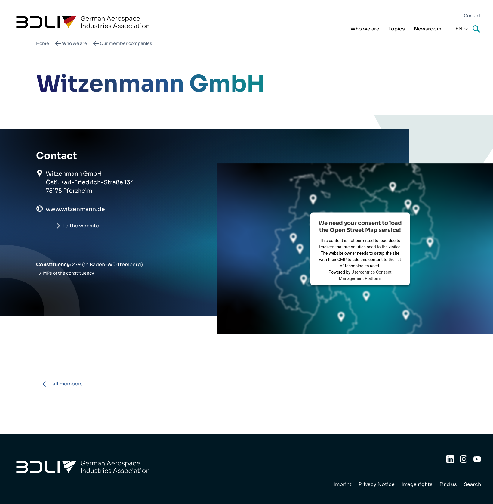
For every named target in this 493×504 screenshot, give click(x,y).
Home (42, 43)
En (459, 29)
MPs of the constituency (68, 273)
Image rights (417, 484)
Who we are (364, 29)
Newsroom (428, 29)
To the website (81, 225)
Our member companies (126, 43)
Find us (448, 484)
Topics (396, 29)
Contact (472, 15)
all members (68, 384)
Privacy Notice (377, 484)
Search (477, 29)
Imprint (343, 484)
